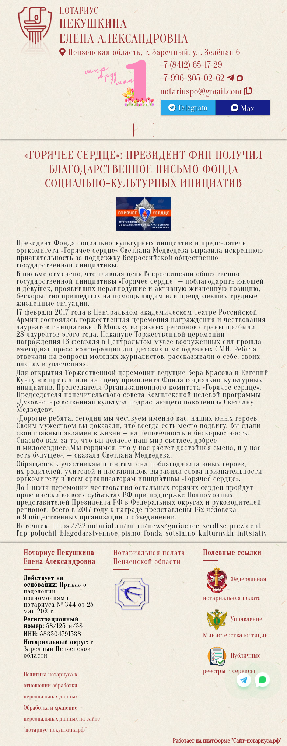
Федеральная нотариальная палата (234, 584)
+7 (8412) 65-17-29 (191, 65)
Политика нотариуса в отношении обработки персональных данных (51, 685)
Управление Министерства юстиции (235, 624)
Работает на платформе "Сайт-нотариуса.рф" (227, 741)
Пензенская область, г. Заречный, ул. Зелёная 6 (150, 52)
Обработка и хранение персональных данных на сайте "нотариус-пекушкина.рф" (62, 718)
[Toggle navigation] (143, 130)
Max (242, 108)
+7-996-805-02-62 (201, 78)
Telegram (188, 108)
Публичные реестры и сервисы (232, 660)
